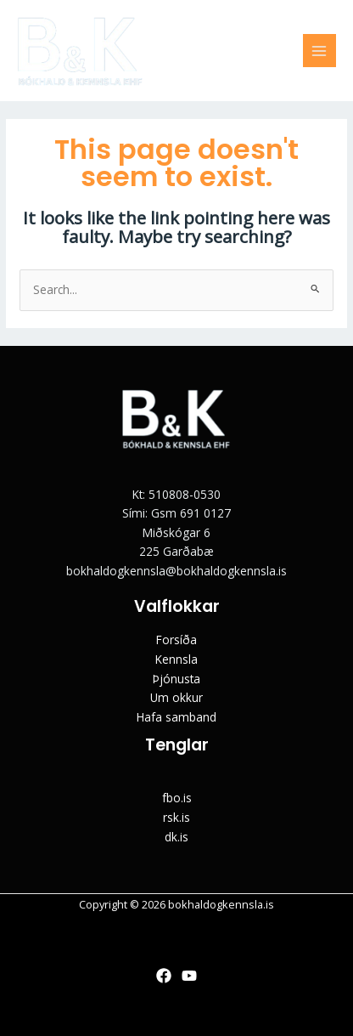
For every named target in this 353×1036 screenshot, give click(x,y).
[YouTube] (189, 975)
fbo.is (177, 798)
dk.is (176, 837)
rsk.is (176, 817)
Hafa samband (176, 717)
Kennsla (176, 659)
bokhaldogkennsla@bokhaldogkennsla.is (176, 571)
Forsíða (176, 639)
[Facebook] (163, 975)
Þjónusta (176, 679)
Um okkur (176, 697)
